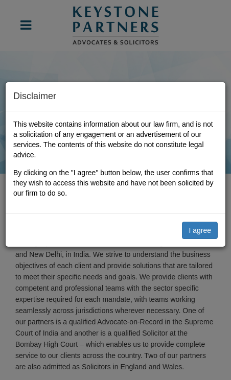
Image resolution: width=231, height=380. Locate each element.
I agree (200, 230)
